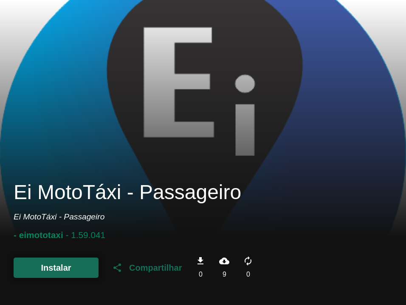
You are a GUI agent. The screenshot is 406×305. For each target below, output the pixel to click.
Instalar (56, 267)
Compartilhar (147, 268)
